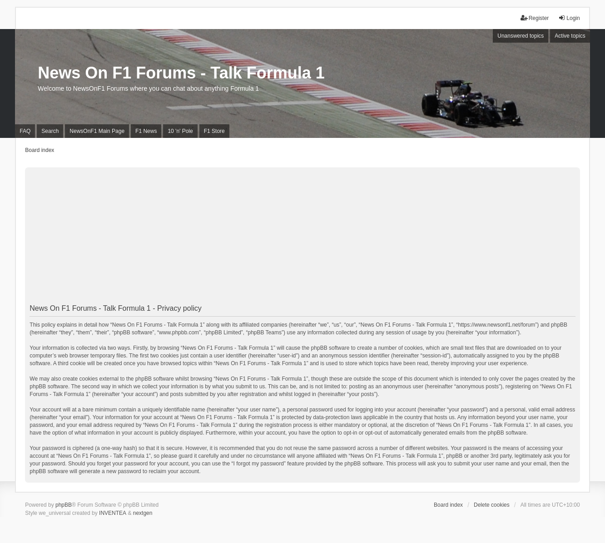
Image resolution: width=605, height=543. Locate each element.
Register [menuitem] (535, 18)
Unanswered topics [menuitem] (520, 36)
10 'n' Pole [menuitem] (180, 131)
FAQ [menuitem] (25, 131)
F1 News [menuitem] (146, 131)
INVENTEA (112, 513)
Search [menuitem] (50, 131)
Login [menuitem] (569, 18)
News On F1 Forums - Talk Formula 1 (181, 73)
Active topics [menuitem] (570, 36)
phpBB (63, 505)
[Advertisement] (302, 236)
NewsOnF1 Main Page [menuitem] (96, 131)
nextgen (143, 513)
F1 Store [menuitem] (214, 131)
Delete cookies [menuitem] (492, 505)
